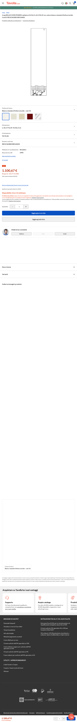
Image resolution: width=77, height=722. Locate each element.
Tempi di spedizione (9, 630)
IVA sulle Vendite (9, 633)
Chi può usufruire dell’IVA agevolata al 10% (16, 643)
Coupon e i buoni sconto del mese (13, 668)
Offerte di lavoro (40, 713)
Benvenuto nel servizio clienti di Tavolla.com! (16, 713)
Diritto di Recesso (68, 713)
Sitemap (6, 671)
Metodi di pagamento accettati (13, 637)
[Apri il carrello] (73, 3)
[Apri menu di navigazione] (3, 3)
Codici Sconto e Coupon (11, 664)
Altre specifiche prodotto (9, 156)
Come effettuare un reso (11, 640)
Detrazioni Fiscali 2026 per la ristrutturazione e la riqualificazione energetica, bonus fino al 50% (55, 624)
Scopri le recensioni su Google (38, 7)
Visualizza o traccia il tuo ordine (13, 626)
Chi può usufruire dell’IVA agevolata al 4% (16, 652)
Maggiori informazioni (38, 197)
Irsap (3, 12)
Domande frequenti (9, 623)
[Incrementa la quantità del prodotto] (25, 207)
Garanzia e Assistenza (29, 20)
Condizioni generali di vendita (54, 713)
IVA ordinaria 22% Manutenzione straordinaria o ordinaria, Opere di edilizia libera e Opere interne (55, 634)
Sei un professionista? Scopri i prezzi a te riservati (15, 185)
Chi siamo (32, 713)
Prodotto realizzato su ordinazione (11, 20)
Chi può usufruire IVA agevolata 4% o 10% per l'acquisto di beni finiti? (54, 629)
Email (64, 234)
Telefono (21, 234)
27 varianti (5, 160)
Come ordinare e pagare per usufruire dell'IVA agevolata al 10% (17, 647)
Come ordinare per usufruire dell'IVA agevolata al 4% (19, 655)
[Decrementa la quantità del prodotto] (12, 207)
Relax (7, 12)
